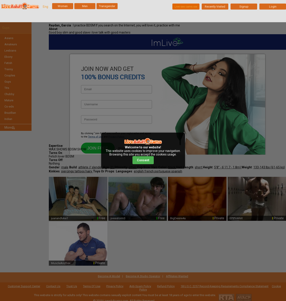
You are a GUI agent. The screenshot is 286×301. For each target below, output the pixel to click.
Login (272, 6)
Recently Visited (215, 6)
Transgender (107, 6)
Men (85, 6)
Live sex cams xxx (186, 6)
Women (63, 6)
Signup (244, 6)
